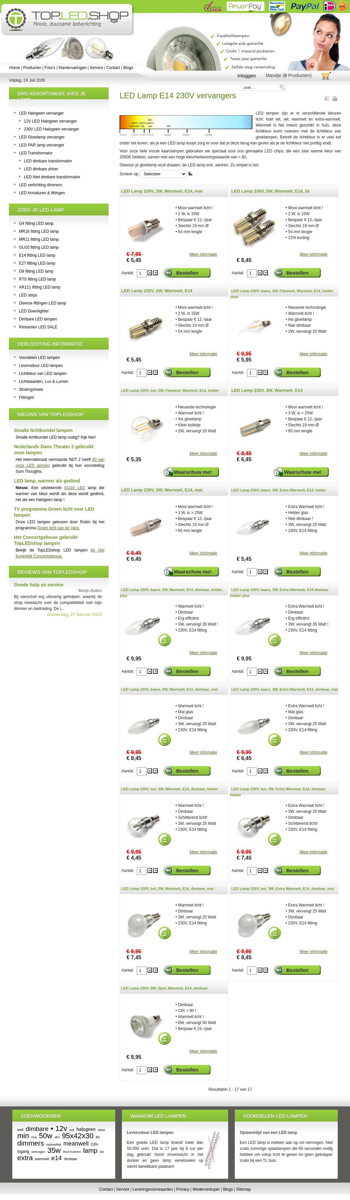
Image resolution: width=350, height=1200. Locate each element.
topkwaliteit (53, 1144)
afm (56, 1137)
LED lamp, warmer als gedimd (47, 480)
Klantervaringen (72, 67)
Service (96, 67)
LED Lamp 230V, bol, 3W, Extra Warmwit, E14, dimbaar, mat (282, 889)
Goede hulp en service (38, 584)
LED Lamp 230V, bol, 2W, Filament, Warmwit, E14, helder (170, 390)
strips (101, 1130)
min (23, 1136)
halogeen (86, 1129)
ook (71, 1130)
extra (25, 1157)
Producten (32, 67)
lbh (98, 1137)
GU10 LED (74, 487)
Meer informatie (203, 254)
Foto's (49, 67)
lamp (90, 1150)
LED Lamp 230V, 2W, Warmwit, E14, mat (162, 191)
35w (53, 1150)
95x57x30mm (72, 1152)
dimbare (37, 1128)
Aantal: (128, 273)
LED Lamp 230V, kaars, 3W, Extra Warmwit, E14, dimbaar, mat (284, 689)
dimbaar (70, 1159)
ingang (23, 1151)
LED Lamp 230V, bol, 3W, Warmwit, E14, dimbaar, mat (167, 889)
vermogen (38, 1152)
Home (14, 67)
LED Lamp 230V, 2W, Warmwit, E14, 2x (270, 191)
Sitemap (243, 1189)
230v (94, 1144)
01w (34, 1137)
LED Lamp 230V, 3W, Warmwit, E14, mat (162, 489)
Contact (113, 67)
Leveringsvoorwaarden (153, 1189)
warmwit (42, 1159)
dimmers (30, 1143)
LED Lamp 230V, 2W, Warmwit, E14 (156, 290)
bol (102, 1152)
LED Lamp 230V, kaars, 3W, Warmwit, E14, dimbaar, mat (169, 689)
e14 (56, 1158)
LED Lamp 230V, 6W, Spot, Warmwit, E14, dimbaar (164, 988)
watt (20, 1130)
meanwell (76, 1143)
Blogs (128, 67)
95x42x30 (77, 1136)
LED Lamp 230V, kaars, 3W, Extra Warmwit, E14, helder (278, 490)
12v (61, 1128)
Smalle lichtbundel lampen (43, 430)
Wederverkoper (206, 1189)
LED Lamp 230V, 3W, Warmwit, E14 (267, 390)
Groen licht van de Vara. (58, 528)
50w (45, 1136)
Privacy (182, 1189)
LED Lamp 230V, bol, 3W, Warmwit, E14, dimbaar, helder (169, 789)
